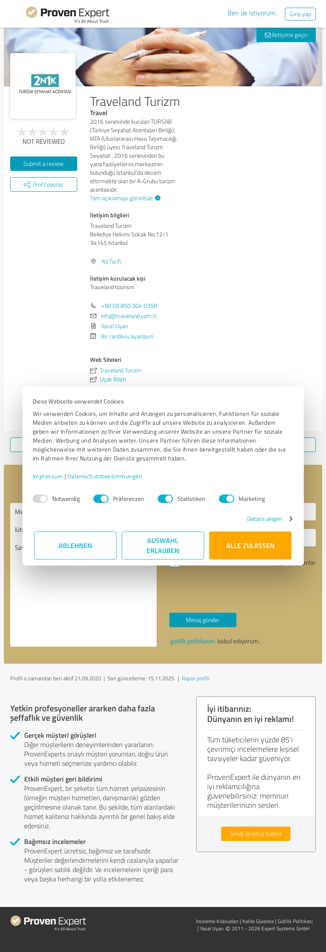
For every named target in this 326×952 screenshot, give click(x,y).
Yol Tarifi (111, 261)
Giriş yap (300, 14)
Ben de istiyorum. (252, 12)
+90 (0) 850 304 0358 (129, 305)
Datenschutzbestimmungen (106, 476)
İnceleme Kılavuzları (217, 921)
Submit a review (43, 163)
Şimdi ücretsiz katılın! (256, 834)
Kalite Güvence (258, 921)
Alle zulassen (250, 545)
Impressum (49, 476)
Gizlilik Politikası (295, 921)
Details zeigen (263, 518)
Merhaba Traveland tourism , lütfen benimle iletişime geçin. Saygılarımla (83, 575)
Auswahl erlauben (163, 545)
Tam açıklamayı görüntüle (124, 198)
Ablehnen (76, 545)
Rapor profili (196, 678)
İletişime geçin (286, 35)
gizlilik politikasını (192, 641)
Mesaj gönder (202, 620)
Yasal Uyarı (114, 326)
